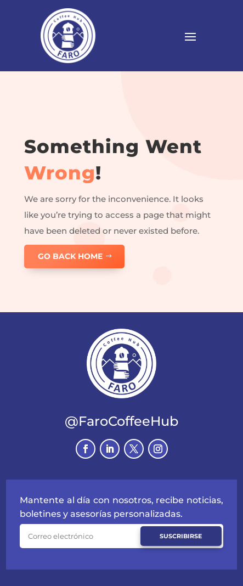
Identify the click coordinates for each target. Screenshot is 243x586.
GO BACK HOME (70, 256)
